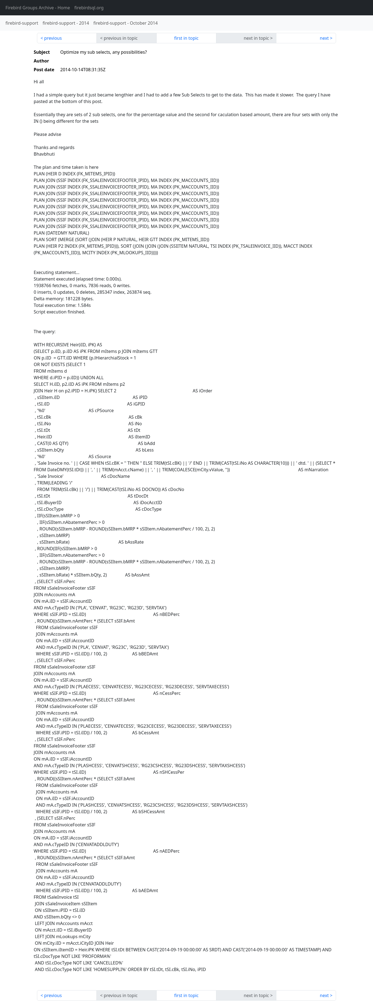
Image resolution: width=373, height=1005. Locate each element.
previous (53, 38)
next (324, 38)
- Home (37, 8)
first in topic (186, 38)
